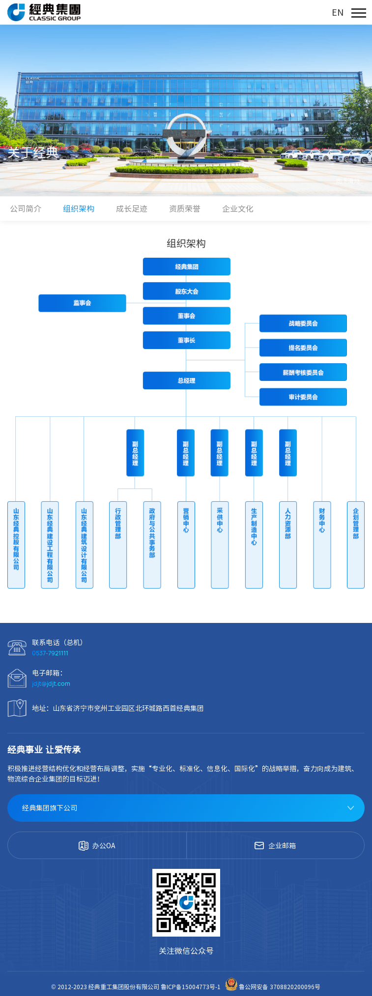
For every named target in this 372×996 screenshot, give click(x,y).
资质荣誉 (184, 209)
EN (337, 12)
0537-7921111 (50, 653)
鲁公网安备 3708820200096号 (272, 987)
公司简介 (25, 209)
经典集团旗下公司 (49, 808)
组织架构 (78, 209)
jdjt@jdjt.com (51, 683)
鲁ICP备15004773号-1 (191, 987)
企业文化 (238, 209)
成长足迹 (131, 209)
